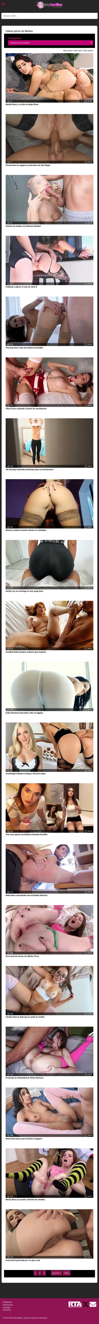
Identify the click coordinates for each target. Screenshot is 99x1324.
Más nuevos (68, 51)
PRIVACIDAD (8, 1305)
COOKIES (6, 1307)
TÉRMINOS (7, 1302)
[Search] (49, 16)
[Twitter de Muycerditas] (86, 1304)
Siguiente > (56, 1273)
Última (66, 1273)
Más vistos (78, 51)
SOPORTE (7, 1310)
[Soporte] (93, 1304)
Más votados (88, 51)
